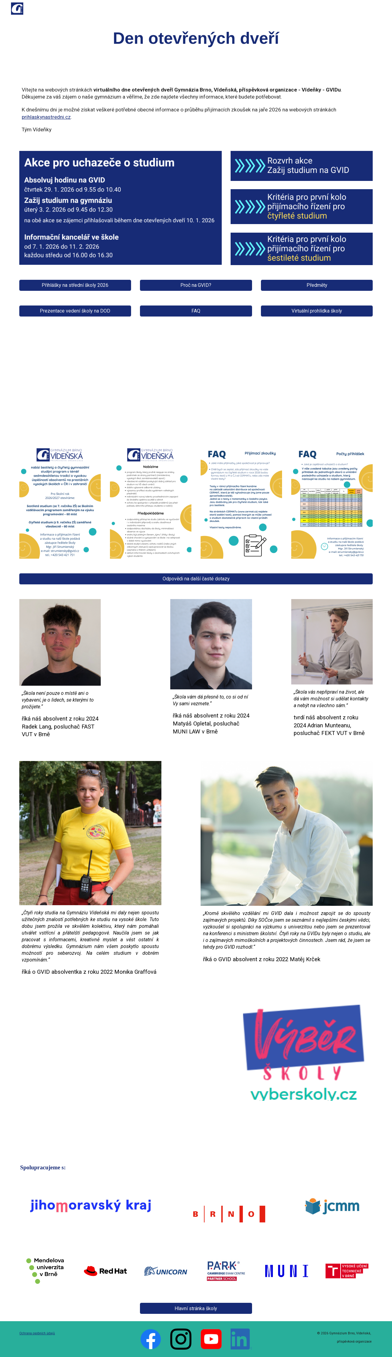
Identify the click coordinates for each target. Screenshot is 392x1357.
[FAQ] (195, 311)
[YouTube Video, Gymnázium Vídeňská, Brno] (120, 1072)
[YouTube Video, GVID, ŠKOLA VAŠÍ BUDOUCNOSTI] (196, 381)
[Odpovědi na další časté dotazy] (196, 579)
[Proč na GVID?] (195, 285)
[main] (196, 38)
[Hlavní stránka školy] (195, 1308)
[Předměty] (316, 285)
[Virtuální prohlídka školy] (316, 311)
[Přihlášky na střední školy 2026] (75, 285)
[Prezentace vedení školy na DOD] (75, 311)
